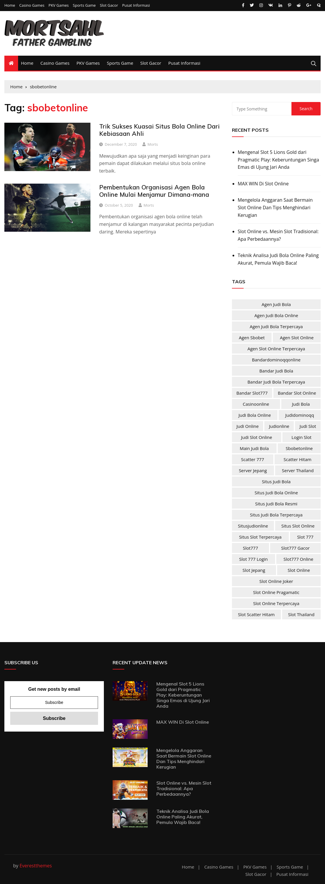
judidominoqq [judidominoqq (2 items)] (299, 415)
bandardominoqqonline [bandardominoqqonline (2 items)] (276, 360)
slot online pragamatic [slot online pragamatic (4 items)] (276, 592)
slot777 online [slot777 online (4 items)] (298, 559)
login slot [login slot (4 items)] (301, 437)
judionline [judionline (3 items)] (279, 426)
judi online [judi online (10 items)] (247, 426)
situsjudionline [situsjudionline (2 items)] (253, 526)
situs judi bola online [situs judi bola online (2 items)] (276, 492)
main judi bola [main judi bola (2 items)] (254, 448)
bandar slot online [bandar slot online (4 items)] (297, 393)
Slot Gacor (109, 5)
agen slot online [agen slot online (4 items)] (297, 337)
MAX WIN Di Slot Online (263, 183)
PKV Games (58, 5)
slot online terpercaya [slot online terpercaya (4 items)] (276, 603)
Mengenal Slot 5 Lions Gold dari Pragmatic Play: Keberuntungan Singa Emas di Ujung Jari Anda (278, 159)
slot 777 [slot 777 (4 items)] (305, 537)
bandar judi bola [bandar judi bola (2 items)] (276, 371)
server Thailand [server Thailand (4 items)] (298, 470)
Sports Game (84, 5)
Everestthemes (36, 865)
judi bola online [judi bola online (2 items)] (254, 415)
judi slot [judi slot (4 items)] (308, 426)
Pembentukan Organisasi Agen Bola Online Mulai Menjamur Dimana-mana (154, 190)
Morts (153, 144)
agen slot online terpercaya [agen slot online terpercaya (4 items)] (276, 349)
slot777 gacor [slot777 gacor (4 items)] (295, 548)
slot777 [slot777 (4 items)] (250, 548)
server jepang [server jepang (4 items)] (253, 470)
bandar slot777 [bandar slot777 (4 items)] (252, 393)
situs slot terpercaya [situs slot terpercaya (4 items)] (260, 537)
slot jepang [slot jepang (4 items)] (253, 570)
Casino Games (31, 5)
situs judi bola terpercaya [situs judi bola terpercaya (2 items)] (276, 515)
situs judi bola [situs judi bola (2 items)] (276, 481)
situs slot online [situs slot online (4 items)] (297, 526)
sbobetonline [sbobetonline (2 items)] (299, 448)
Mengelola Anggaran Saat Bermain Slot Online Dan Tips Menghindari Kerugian (275, 207)
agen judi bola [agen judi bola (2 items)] (276, 304)
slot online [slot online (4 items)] (299, 570)
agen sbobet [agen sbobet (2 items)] (252, 337)
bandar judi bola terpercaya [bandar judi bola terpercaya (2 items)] (276, 382)
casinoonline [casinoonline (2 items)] (256, 404)
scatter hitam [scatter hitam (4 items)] (297, 459)
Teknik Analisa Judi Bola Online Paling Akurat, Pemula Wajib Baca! (278, 259)
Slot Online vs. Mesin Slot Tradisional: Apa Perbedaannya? (278, 235)
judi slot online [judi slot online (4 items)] (256, 437)
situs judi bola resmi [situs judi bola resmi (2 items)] (276, 504)
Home (9, 5)
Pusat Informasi (136, 5)
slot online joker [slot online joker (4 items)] (276, 581)
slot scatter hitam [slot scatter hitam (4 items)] (256, 614)
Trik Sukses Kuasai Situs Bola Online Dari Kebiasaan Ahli (159, 129)
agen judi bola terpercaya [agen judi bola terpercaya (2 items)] (276, 326)
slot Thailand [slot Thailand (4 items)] (301, 614)
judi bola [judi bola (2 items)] (301, 404)
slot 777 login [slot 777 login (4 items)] (253, 559)
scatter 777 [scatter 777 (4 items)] (252, 459)
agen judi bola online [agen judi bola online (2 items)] (276, 315)
